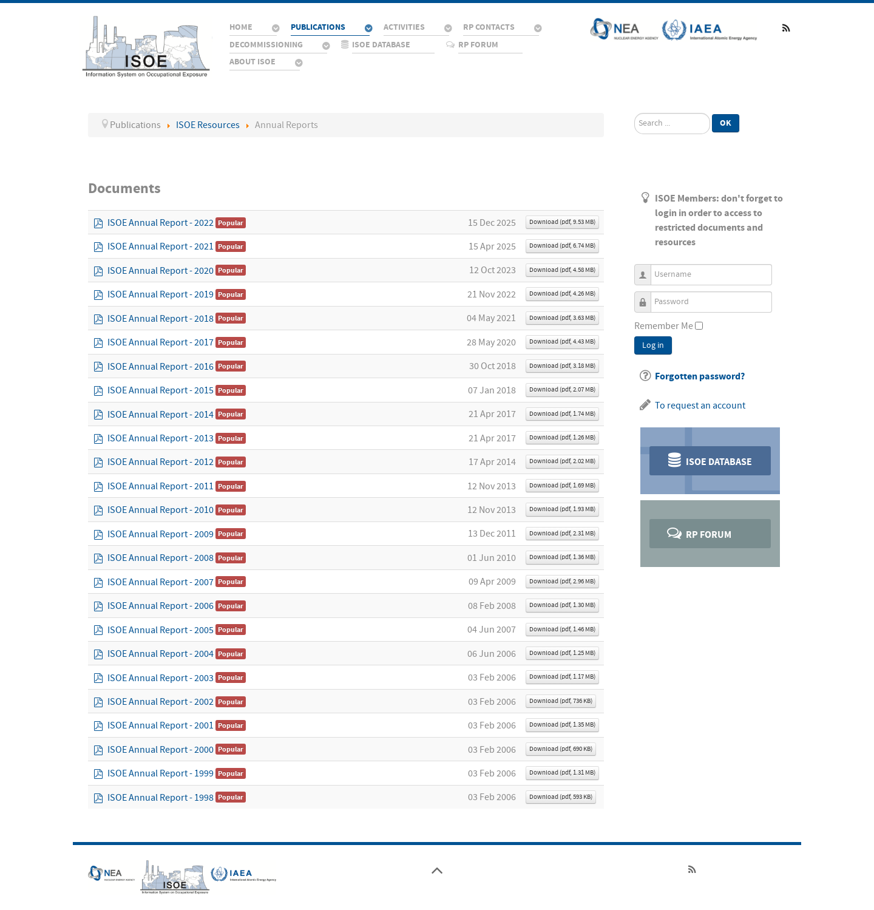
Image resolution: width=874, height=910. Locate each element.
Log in (653, 345)
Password (647, 296)
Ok (725, 123)
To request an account (700, 405)
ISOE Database (708, 459)
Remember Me (663, 326)
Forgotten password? (700, 376)
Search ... (634, 113)
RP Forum (698, 532)
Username (647, 269)
